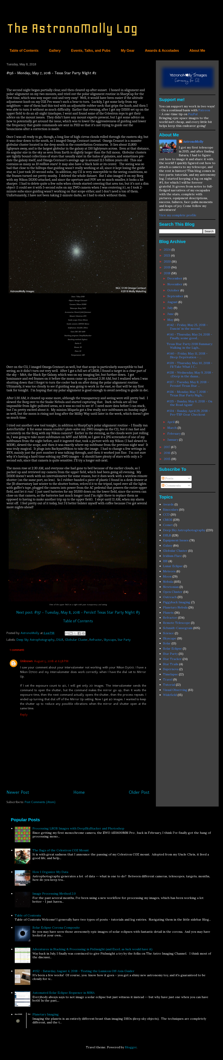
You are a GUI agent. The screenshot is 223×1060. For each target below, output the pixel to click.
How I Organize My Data (50, 872)
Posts (167, 478)
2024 (167, 250)
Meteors (169, 571)
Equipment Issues (176, 540)
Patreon (204, 110)
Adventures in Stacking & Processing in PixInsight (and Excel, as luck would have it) (92, 949)
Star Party (124, 640)
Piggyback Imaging (176, 602)
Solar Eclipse (172, 648)
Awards (168, 504)
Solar (167, 643)
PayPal (192, 114)
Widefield (170, 695)
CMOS (167, 520)
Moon (167, 576)
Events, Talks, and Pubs (90, 50)
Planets (168, 613)
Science (168, 633)
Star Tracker (172, 659)
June (171, 314)
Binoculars (170, 509)
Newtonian (171, 587)
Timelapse (170, 674)
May (170, 320)
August (172, 302)
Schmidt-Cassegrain (177, 628)
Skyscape (110, 640)
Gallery (55, 50)
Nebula (168, 582)
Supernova (170, 669)
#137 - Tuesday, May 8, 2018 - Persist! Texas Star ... (188, 384)
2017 (167, 447)
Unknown (26, 661)
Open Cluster (173, 592)
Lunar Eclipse (173, 566)
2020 (168, 261)
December (175, 278)
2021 (167, 255)
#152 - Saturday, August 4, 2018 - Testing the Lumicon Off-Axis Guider (83, 971)
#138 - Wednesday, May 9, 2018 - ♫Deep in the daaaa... (190, 374)
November (175, 284)
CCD (166, 514)
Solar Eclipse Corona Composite (56, 927)
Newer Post (17, 792)
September (175, 296)
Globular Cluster (76, 640)
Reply (24, 714)
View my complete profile (177, 215)
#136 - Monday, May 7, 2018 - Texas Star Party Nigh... (187, 393)
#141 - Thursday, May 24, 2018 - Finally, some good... (189, 336)
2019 (167, 267)
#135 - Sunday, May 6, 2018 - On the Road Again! (189, 403)
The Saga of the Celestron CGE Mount (60, 850)
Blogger (131, 1047)
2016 (167, 453)
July (170, 308)
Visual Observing (175, 690)
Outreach (170, 597)
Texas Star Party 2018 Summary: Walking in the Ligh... (190, 346)
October (173, 290)
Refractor (95, 640)
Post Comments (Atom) (40, 802)
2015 (167, 459)
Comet (168, 525)
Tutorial (169, 685)
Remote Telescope (176, 623)
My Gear (127, 50)
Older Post (139, 792)
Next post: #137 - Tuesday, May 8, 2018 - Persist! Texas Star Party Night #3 (78, 612)
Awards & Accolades (162, 50)
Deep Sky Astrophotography (35, 640)
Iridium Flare (172, 556)
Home (79, 792)
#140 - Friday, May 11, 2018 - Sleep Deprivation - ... (187, 355)
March (172, 428)
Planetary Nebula (175, 607)
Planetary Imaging (45, 1014)
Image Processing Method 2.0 (54, 893)
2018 (167, 273)
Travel (167, 679)
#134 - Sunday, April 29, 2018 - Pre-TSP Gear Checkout (188, 412)
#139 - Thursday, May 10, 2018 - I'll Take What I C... (189, 365)
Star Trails (170, 664)
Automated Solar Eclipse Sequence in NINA (63, 993)
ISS (165, 561)
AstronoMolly (193, 142)
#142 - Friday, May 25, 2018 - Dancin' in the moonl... (187, 327)
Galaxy (167, 545)
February (174, 434)
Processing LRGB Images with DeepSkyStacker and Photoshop (78, 828)
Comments (171, 485)
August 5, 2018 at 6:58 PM (51, 661)
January (173, 440)
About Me (197, 50)
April (171, 422)
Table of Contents (24, 50)
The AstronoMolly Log (72, 28)
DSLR (59, 640)
